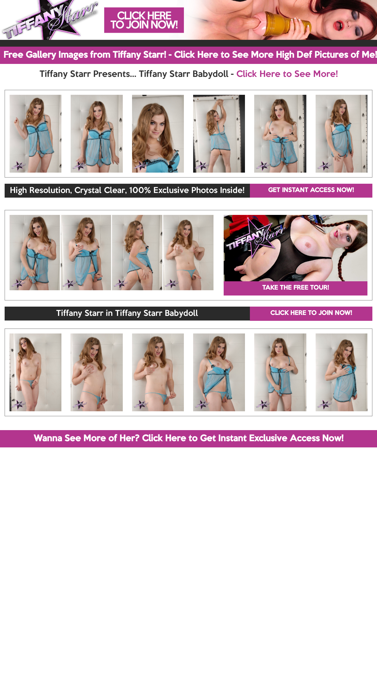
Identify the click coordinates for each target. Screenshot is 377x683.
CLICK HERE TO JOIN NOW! (311, 313)
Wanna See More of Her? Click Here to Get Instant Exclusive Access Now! (188, 439)
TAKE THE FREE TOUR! (295, 288)
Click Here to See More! (287, 74)
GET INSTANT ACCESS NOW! (311, 190)
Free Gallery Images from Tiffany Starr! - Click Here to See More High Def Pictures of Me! (190, 55)
